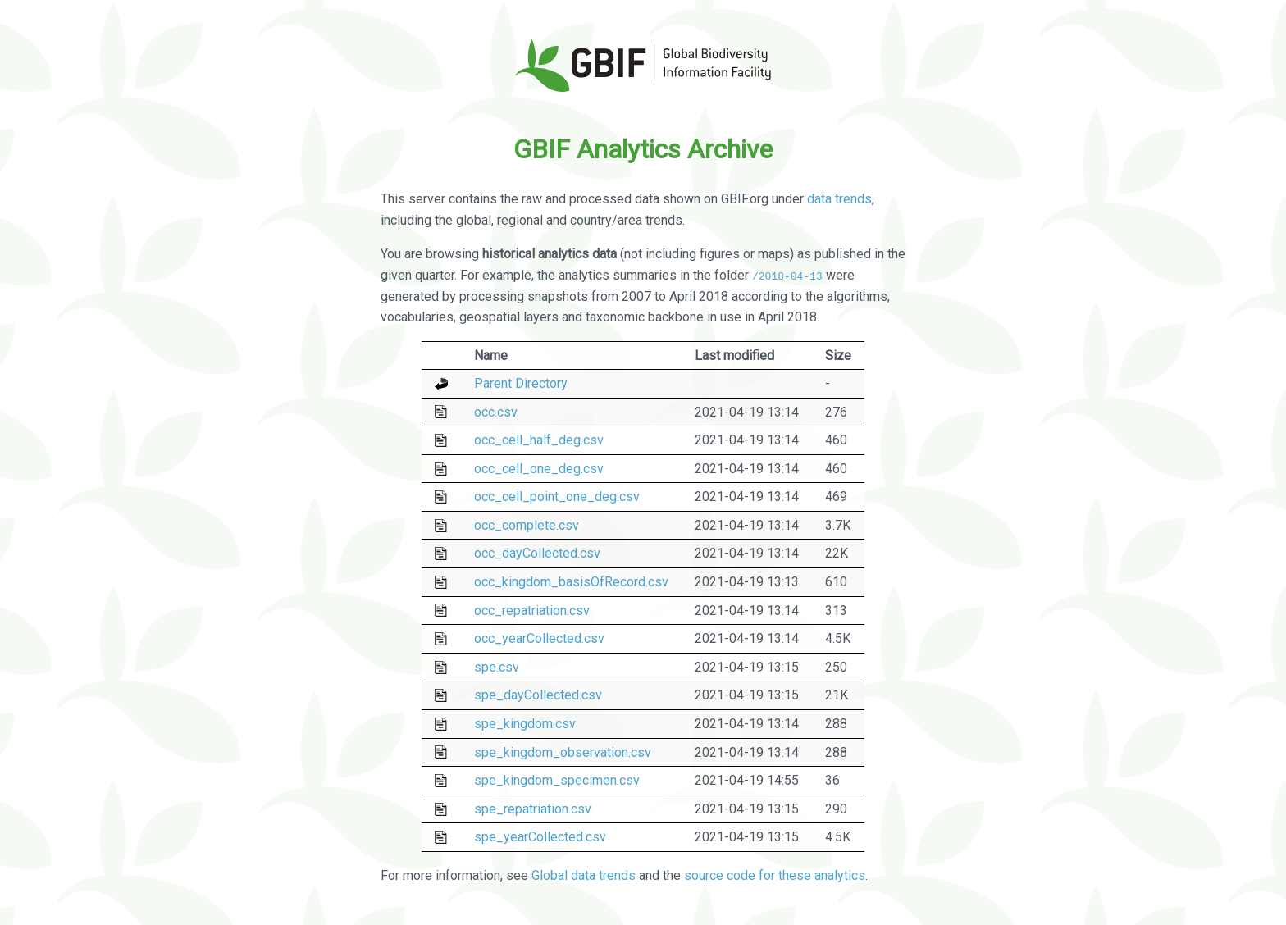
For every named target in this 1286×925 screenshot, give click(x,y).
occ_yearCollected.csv (539, 638)
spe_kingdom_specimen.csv (557, 780)
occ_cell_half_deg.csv (539, 440)
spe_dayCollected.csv (538, 695)
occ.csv (496, 411)
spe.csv (496, 667)
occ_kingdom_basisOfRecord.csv (571, 582)
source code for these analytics (774, 874)
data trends (839, 199)
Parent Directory (521, 383)
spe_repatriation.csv (532, 809)
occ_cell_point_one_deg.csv (557, 496)
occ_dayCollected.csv (537, 553)
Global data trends (583, 874)
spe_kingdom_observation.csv (562, 751)
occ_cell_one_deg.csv (539, 468)
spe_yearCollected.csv (540, 837)
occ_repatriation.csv (532, 609)
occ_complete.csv (526, 525)
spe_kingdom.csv (525, 723)
